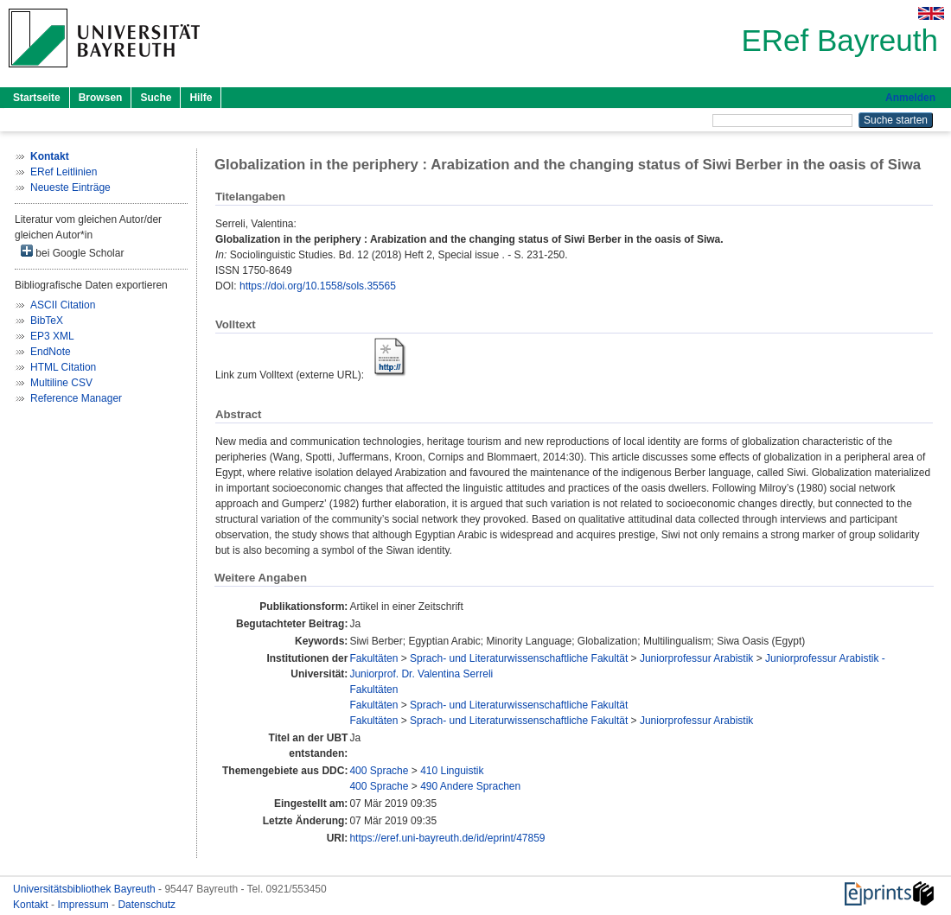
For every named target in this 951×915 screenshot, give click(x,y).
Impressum (84, 905)
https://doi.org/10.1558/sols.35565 (317, 286)
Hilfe (200, 98)
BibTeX (46, 321)
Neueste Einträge (70, 187)
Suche (155, 98)
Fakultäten (373, 658)
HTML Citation (63, 367)
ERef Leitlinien (63, 172)
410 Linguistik (451, 771)
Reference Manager (76, 398)
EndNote (50, 352)
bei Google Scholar (72, 252)
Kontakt (32, 905)
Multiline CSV (61, 383)
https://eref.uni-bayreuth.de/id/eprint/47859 (447, 838)
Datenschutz (147, 905)
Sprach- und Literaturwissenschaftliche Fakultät (519, 658)
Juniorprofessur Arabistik (696, 658)
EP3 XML (52, 336)
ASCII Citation (62, 305)
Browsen (101, 98)
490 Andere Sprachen (470, 786)
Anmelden (910, 98)
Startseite (37, 98)
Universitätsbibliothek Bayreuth (85, 889)
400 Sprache (378, 771)
